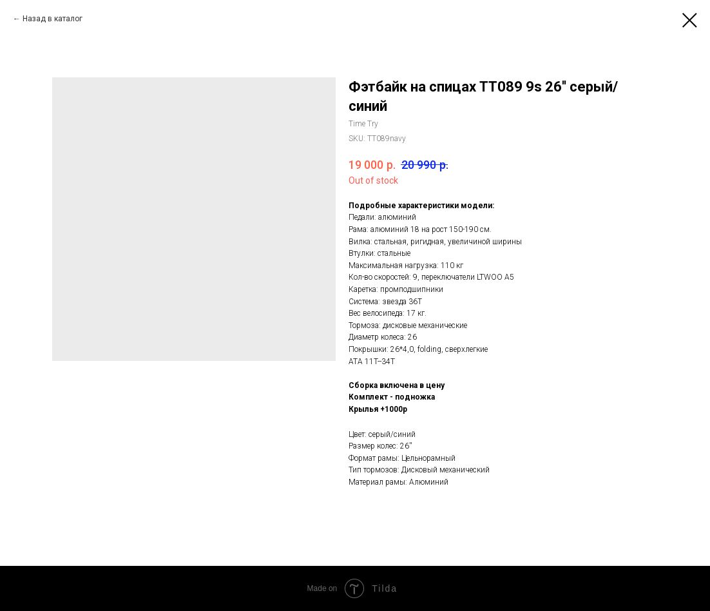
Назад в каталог (52, 18)
